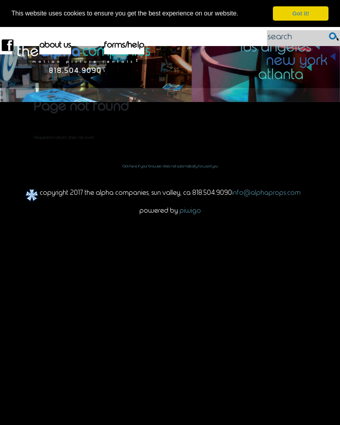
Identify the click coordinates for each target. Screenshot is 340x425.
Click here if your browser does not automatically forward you (170, 165)
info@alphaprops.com (266, 192)
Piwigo (190, 210)
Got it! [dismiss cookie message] (300, 13)
